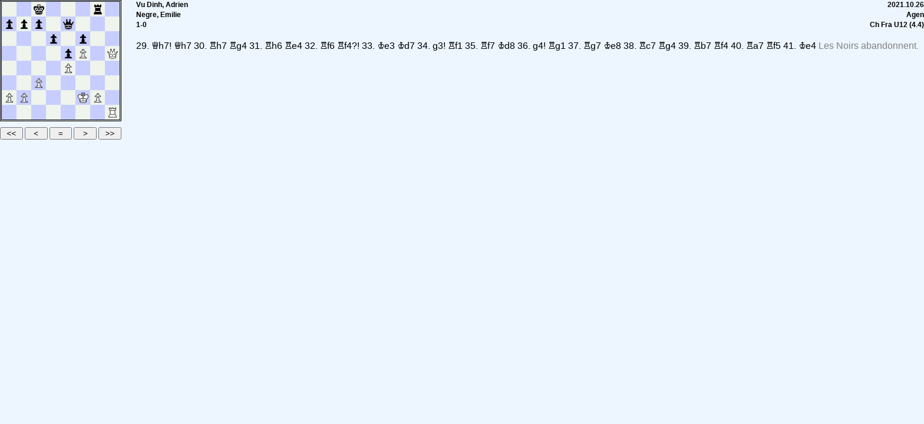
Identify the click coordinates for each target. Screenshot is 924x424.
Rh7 (218, 46)
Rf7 (487, 46)
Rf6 (327, 46)
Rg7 (592, 46)
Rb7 (702, 46)
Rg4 (238, 46)
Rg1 (557, 46)
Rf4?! (348, 46)
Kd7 (406, 46)
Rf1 (455, 46)
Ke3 (386, 46)
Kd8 (506, 46)
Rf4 (721, 46)
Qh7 (183, 46)
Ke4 (807, 46)
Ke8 (612, 46)
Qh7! (161, 46)
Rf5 (773, 46)
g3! (439, 46)
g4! (539, 46)
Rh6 (273, 46)
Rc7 (647, 46)
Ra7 (755, 46)
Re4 (293, 46)
